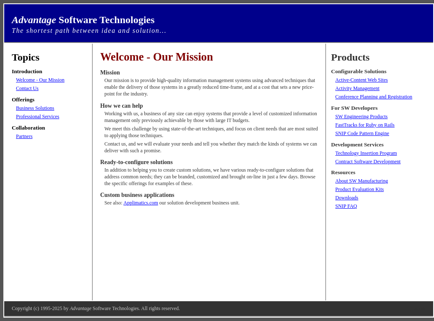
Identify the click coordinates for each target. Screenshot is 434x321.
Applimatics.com (141, 203)
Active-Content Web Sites (361, 80)
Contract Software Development (367, 161)
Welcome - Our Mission (40, 80)
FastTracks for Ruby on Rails (364, 125)
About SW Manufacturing (361, 181)
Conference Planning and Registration (373, 97)
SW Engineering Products (361, 116)
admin (420, 308)
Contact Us (27, 88)
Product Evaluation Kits (359, 189)
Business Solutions (35, 108)
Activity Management (357, 88)
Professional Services (37, 116)
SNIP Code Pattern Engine (362, 133)
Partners (24, 136)
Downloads (346, 198)
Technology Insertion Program (366, 153)
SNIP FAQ (346, 206)
